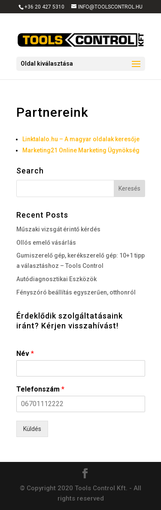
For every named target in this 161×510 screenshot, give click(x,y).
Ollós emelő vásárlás (46, 242)
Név (25, 353)
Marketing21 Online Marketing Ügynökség (81, 150)
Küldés (32, 428)
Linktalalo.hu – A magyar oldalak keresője (81, 139)
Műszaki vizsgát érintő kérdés (58, 229)
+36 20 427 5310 (44, 7)
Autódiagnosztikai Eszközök (56, 279)
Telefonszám (40, 389)
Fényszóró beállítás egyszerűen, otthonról (76, 292)
